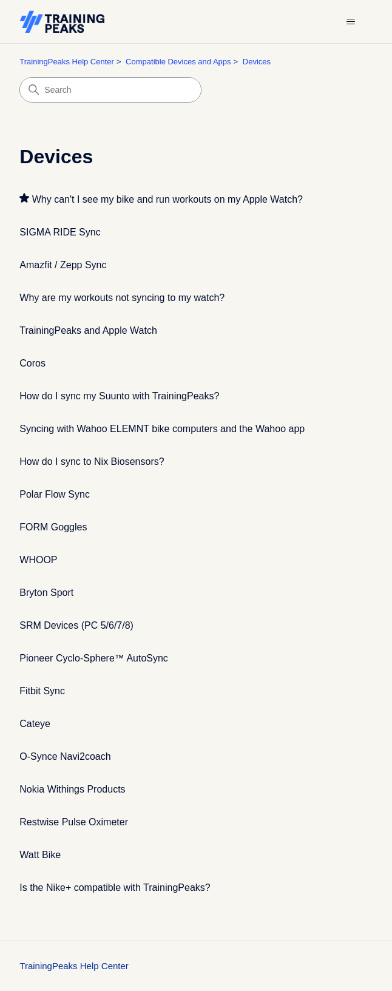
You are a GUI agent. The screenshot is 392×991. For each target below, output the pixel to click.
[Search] (110, 90)
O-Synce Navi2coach (64, 756)
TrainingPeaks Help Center (66, 61)
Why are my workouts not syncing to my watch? (122, 298)
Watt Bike (40, 855)
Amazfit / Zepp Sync (62, 265)
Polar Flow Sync (54, 494)
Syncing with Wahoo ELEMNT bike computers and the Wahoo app (162, 429)
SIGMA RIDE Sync (59, 232)
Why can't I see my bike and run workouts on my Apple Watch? (167, 199)
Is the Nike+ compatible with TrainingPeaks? (114, 887)
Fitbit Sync (42, 691)
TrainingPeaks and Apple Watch (88, 330)
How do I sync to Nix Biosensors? (91, 461)
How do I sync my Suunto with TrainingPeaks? (119, 396)
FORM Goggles (53, 527)
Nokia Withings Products (72, 789)
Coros (32, 363)
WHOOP (38, 560)
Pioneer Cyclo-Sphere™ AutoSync (93, 658)
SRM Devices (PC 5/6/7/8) (76, 625)
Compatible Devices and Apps (178, 61)
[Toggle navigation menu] (351, 22)
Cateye (34, 724)
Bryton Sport (46, 592)
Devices (257, 61)
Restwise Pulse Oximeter (73, 822)
